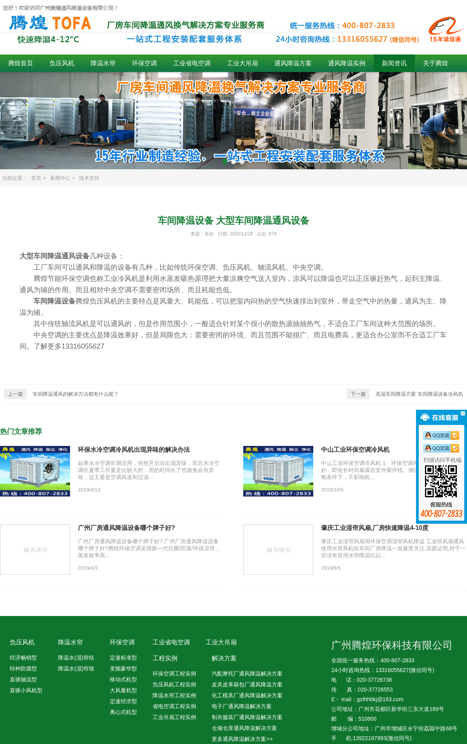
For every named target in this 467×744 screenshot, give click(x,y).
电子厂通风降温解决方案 (242, 706)
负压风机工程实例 (174, 684)
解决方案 (224, 658)
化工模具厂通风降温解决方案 (247, 695)
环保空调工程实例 (174, 673)
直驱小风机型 (26, 690)
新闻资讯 (394, 63)
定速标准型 (123, 658)
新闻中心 (60, 178)
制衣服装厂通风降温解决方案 (247, 717)
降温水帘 (103, 63)
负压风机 (61, 63)
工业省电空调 (192, 63)
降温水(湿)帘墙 (76, 668)
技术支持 (89, 178)
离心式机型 (123, 712)
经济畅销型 (23, 658)
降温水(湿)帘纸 (76, 658)
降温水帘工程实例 (174, 695)
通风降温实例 (346, 63)
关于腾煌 (435, 63)
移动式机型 (123, 679)
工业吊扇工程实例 (174, 717)
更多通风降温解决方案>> (242, 739)
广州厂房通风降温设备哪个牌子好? (126, 528)
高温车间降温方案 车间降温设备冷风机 (405, 394)
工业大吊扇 (242, 63)
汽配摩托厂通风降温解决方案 (247, 673)
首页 (36, 178)
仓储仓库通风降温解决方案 (244, 728)
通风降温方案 (293, 63)
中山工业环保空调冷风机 (355, 449)
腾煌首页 (20, 63)
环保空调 (144, 63)
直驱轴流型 (23, 679)
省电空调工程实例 (174, 706)
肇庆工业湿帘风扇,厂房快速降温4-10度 (374, 528)
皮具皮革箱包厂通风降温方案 (247, 684)
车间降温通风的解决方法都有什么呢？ (61, 394)
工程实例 (165, 658)
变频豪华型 (123, 668)
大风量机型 (123, 690)
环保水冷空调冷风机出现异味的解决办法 (134, 449)
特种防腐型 (23, 668)
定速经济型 (123, 701)
